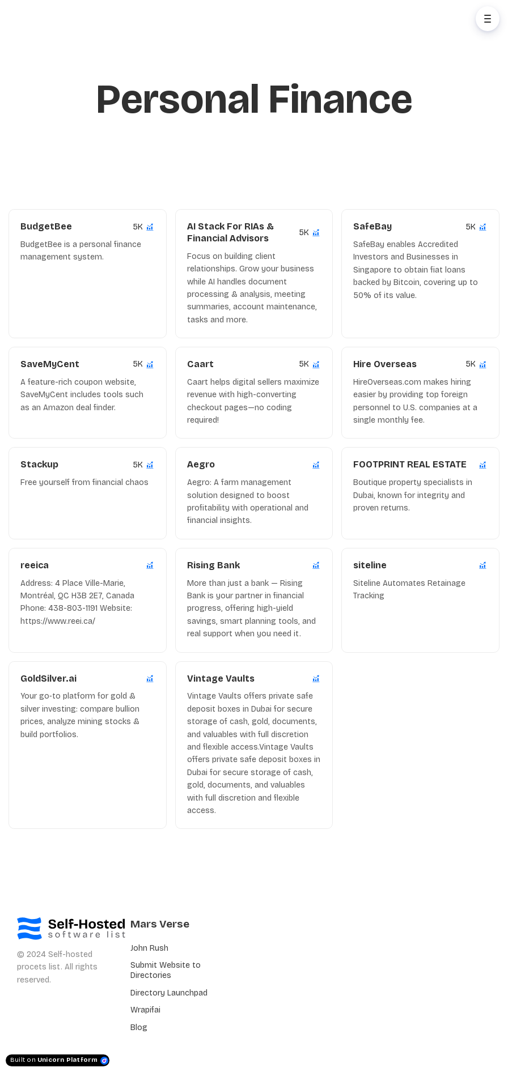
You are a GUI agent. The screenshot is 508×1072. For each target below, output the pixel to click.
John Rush (149, 948)
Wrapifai (145, 1010)
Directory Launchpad (169, 993)
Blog (138, 1027)
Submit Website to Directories (165, 970)
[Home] (60, 18)
